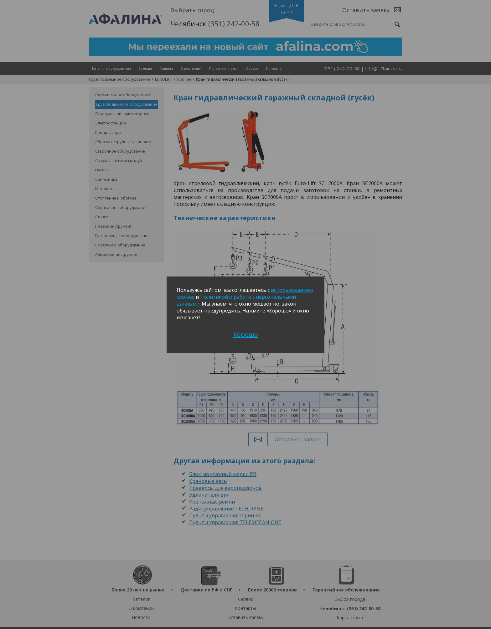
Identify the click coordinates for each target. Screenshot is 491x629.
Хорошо (245, 334)
